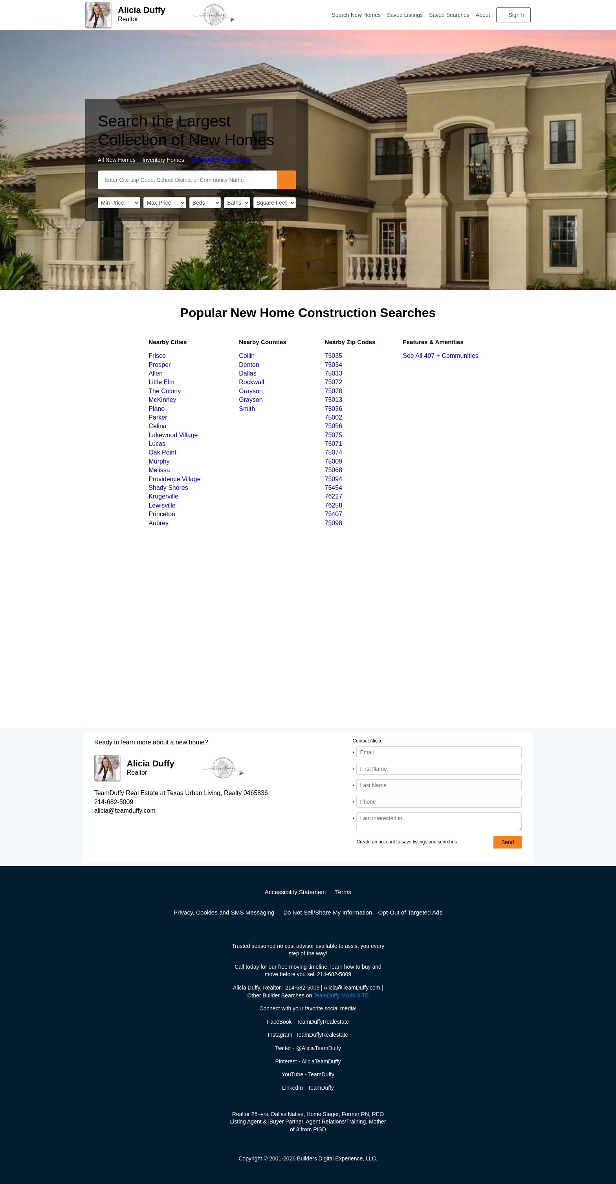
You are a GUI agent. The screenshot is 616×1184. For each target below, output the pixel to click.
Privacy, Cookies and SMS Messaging (224, 912)
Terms (343, 892)
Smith (247, 408)
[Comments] (439, 821)
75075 (334, 435)
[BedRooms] (205, 202)
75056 (334, 426)
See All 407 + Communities (440, 355)
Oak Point (162, 452)
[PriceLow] (119, 202)
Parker (157, 417)
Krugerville (163, 496)
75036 (334, 408)
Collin (247, 355)
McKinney (162, 399)
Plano (156, 408)
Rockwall (251, 382)
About (483, 15)
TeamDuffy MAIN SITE (341, 995)
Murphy (158, 461)
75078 (334, 391)
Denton (249, 364)
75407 (334, 514)
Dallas (247, 373)
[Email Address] (439, 752)
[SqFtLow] (274, 202)
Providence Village (174, 479)
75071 (334, 443)
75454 (334, 487)
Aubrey (158, 523)
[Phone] (439, 802)
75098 (334, 523)
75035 (334, 355)
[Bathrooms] (237, 202)
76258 (334, 505)
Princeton (161, 514)
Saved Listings (405, 15)
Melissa (159, 470)
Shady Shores (168, 487)
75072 (334, 382)
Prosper (159, 364)
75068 (334, 470)
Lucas (156, 443)
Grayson (250, 391)
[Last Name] (439, 785)
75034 (334, 364)
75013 (334, 399)
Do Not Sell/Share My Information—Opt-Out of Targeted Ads (362, 912)
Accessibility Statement (295, 892)
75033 (334, 373)
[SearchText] (187, 179)
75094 (334, 479)
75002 (334, 417)
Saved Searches (449, 15)
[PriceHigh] (164, 202)
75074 (334, 452)
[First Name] (439, 769)
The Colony (164, 391)
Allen (155, 373)
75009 (334, 461)
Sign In (517, 15)
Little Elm (161, 382)
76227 (334, 496)
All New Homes (117, 160)
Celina (157, 426)
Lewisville (161, 505)
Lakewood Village (173, 435)
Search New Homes (356, 15)
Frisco (157, 355)
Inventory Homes (163, 160)
